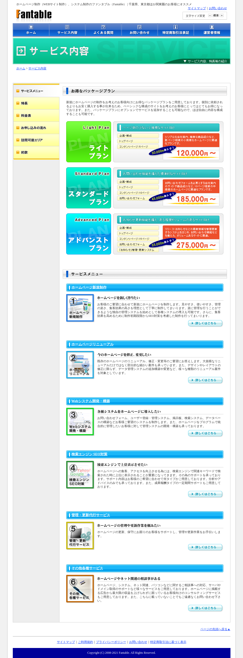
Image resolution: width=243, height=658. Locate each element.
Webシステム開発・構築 (90, 401)
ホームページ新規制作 (89, 287)
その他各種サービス (87, 568)
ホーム (20, 68)
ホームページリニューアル (92, 344)
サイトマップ (197, 8)
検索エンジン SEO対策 (89, 454)
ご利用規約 (85, 642)
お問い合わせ (218, 8)
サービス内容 (37, 68)
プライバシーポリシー (111, 642)
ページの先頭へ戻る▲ (215, 629)
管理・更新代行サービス (90, 515)
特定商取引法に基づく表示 (168, 642)
